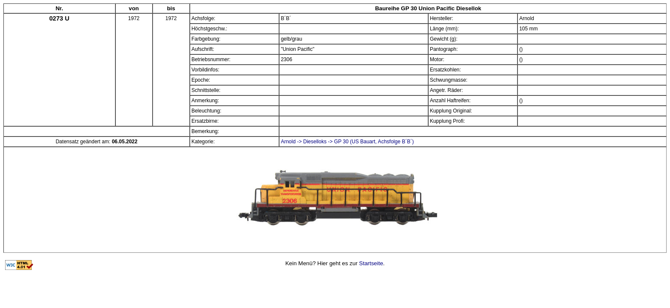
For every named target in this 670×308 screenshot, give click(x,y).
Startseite (371, 263)
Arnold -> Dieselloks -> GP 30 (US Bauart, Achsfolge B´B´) (347, 142)
